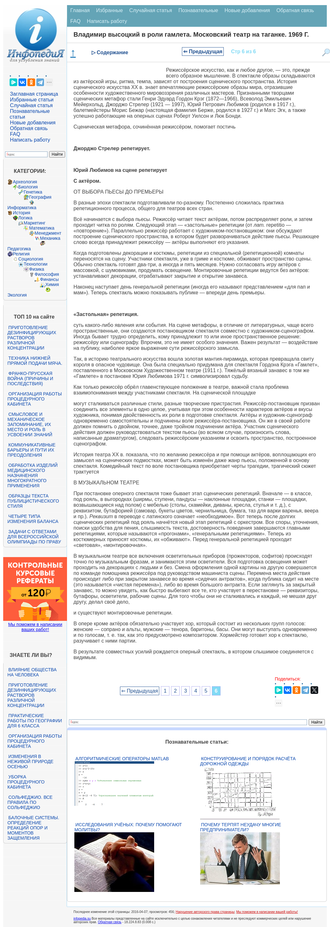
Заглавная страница (34, 94)
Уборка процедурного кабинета (25, 782)
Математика (41, 228)
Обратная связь (29, 128)
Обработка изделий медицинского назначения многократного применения (32, 475)
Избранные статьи (31, 99)
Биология (28, 186)
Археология (25, 181)
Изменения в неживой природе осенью (30, 761)
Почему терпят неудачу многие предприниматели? (240, 827)
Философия (46, 274)
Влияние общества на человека (31, 672)
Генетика (33, 192)
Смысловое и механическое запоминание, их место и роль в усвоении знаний (29, 424)
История (21, 212)
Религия (21, 253)
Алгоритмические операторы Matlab (122, 758)
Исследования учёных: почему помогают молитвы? (128, 827)
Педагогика (19, 248)
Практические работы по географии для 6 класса (34, 720)
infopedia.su (82, 918)
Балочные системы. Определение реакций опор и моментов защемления (33, 828)
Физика (36, 269)
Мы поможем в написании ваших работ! (35, 627)
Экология (16, 295)
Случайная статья (31, 105)
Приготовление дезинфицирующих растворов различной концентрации (31, 337)
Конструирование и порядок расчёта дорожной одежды (248, 761)
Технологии (35, 264)
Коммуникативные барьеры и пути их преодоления (31, 450)
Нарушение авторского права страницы (205, 912)
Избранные (109, 10)
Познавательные (198, 10)
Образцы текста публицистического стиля (33, 501)
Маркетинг (34, 222)
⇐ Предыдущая (202, 51)
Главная (80, 10)
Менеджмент (47, 233)
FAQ (15, 134)
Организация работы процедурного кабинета (34, 399)
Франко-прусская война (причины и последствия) (30, 378)
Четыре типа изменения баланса (32, 519)
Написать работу (30, 140)
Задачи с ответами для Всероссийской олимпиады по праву (34, 536)
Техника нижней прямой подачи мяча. (34, 361)
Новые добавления (33, 122)
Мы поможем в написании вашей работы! (267, 912)
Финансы (49, 279)
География (40, 197)
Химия (52, 284)
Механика (50, 238)
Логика (25, 217)
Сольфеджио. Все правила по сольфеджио (29, 802)
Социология (30, 258)
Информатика (21, 207)
